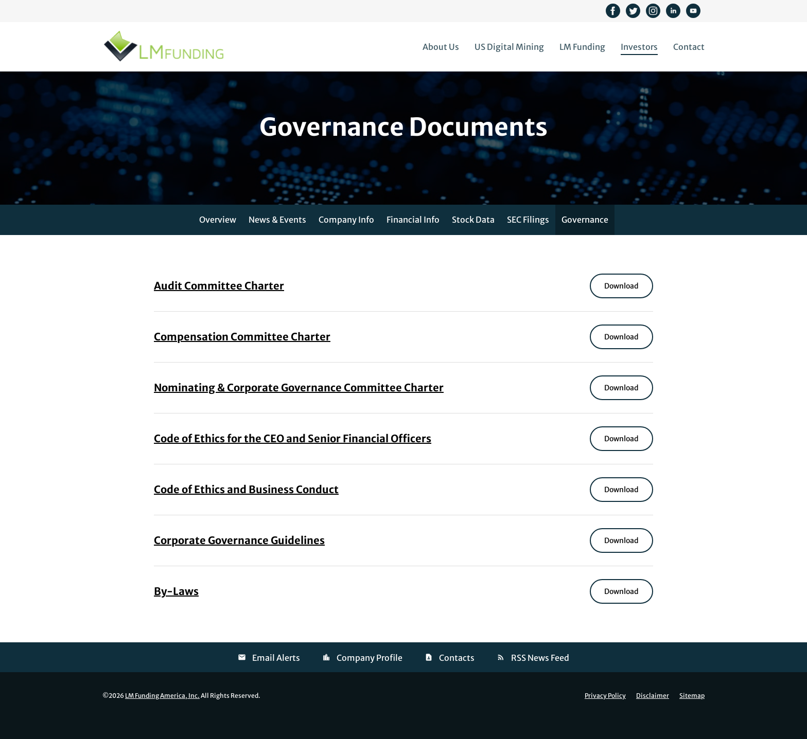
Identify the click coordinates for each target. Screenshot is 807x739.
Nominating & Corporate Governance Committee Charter (299, 408)
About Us (441, 47)
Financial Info (413, 240)
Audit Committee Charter (219, 306)
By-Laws (176, 611)
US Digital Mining (509, 47)
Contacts (457, 678)
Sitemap (692, 716)
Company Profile (369, 678)
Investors (639, 47)
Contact (689, 47)
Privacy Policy (605, 716)
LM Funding (582, 47)
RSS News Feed (540, 678)
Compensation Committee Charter (242, 357)
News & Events (277, 240)
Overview (217, 240)
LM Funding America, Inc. (162, 716)
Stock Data (473, 240)
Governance (585, 240)
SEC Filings (528, 240)
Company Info (346, 240)
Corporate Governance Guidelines (239, 560)
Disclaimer (652, 716)
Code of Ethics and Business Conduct (246, 509)
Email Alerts (276, 678)
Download (628, 306)
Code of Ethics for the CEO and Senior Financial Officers (292, 459)
